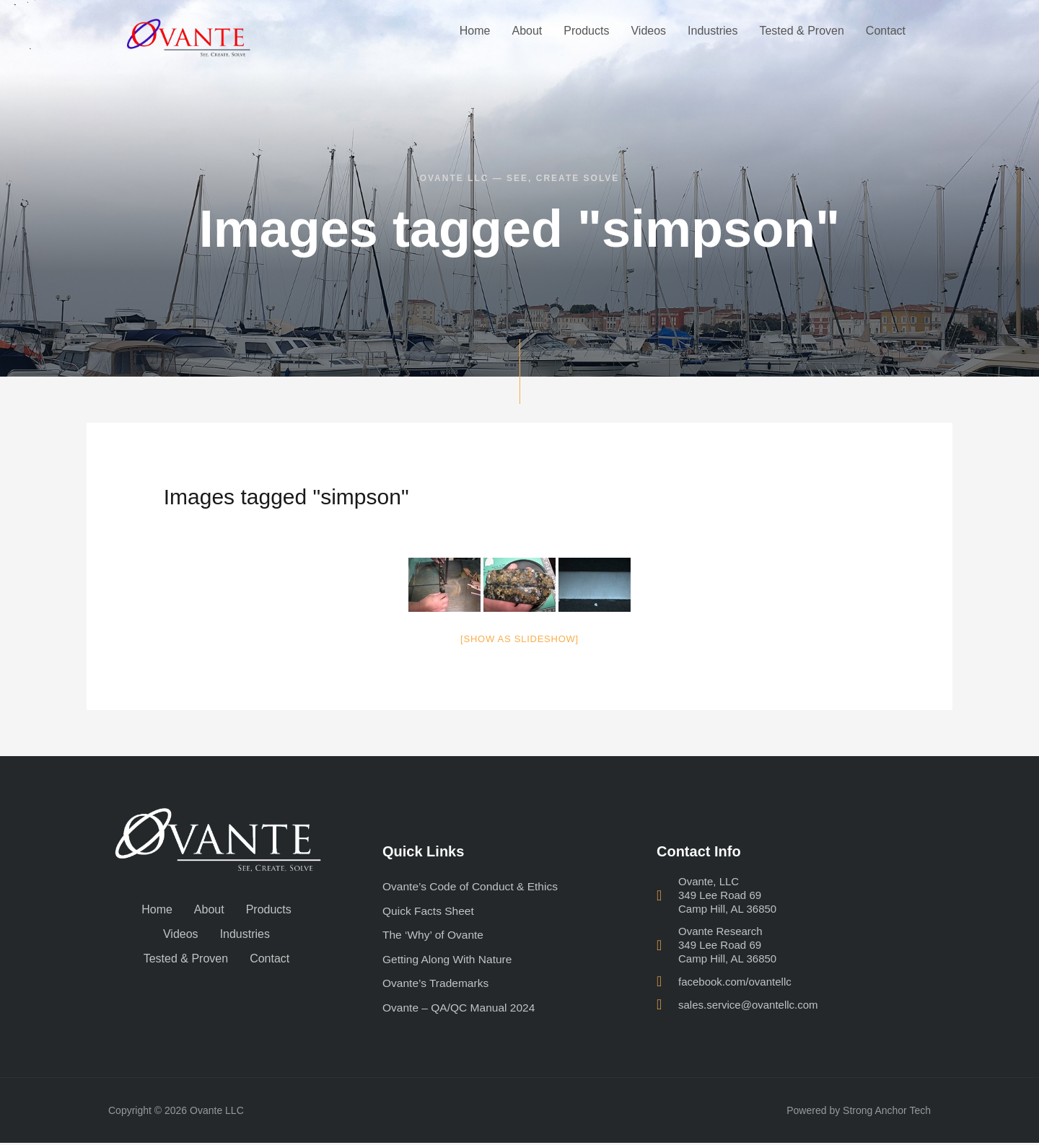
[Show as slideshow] (519, 638)
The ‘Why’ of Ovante (434, 935)
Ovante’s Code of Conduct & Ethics (473, 886)
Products (586, 31)
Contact (886, 31)
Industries (712, 31)
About (527, 31)
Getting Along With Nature (449, 960)
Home (475, 31)
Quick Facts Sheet (429, 911)
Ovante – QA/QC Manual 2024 (461, 1009)
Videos (648, 31)
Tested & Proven (801, 31)
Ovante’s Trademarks (437, 984)
